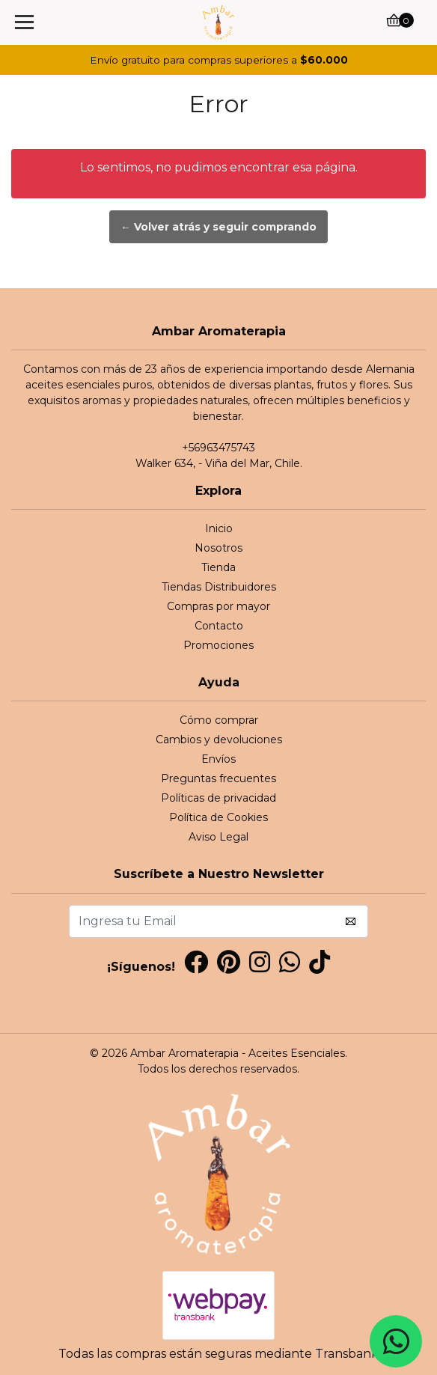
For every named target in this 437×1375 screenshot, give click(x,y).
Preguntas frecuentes (218, 778)
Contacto (219, 625)
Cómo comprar (219, 720)
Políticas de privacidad (218, 798)
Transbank (347, 1354)
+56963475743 (218, 447)
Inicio (219, 528)
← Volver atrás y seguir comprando (218, 227)
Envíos (218, 759)
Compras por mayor (218, 606)
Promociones (218, 645)
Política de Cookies (218, 817)
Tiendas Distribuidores (219, 587)
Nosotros (218, 548)
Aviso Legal (218, 837)
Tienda (218, 567)
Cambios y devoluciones (219, 739)
